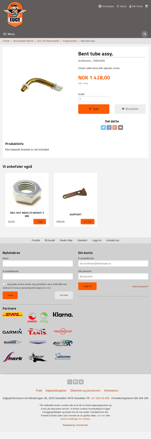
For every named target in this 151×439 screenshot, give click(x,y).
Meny (9, 34)
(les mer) (47, 290)
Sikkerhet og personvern (85, 393)
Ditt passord (84, 273)
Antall (81, 94)
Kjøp (94, 110)
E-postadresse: (11, 273)
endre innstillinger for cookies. (76, 426)
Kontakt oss (112, 242)
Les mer (64, 297)
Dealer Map (66, 242)
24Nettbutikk (82, 432)
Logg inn (97, 242)
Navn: (6, 260)
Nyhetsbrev (111, 393)
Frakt (39, 393)
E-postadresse (86, 260)
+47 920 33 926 (107, 400)
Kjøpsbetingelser (56, 393)
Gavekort (82, 242)
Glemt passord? (140, 288)
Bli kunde (50, 242)
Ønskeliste (130, 110)
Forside (6, 41)
